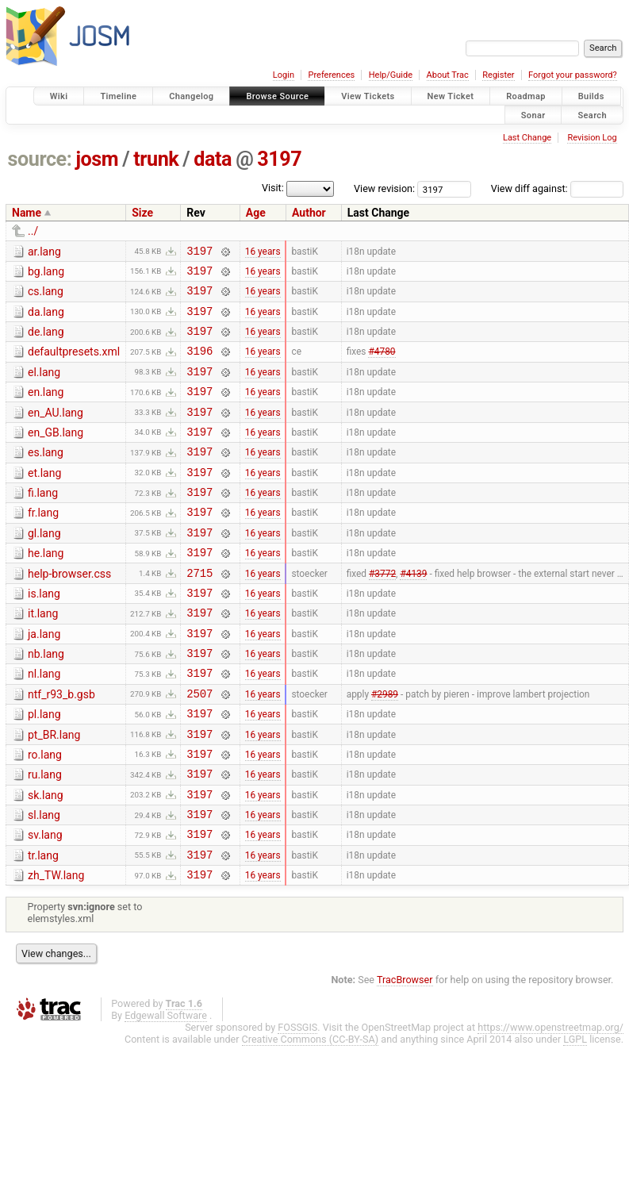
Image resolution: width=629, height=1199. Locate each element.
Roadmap (526, 96)
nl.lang (44, 723)
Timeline (118, 96)
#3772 (382, 612)
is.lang (44, 634)
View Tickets (367, 96)
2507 (199, 747)
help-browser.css (69, 611)
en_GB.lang (55, 454)
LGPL (575, 1115)
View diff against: (557, 188)
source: (40, 159)
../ (33, 231)
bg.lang (46, 273)
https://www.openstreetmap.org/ (550, 1103)
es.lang (45, 476)
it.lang (43, 656)
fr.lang (43, 543)
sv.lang (45, 903)
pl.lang (44, 769)
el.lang (44, 386)
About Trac (448, 75)
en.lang (45, 408)
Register (498, 75)
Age (256, 212)
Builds (591, 96)
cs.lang (45, 296)
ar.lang (44, 251)
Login (283, 75)
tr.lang (43, 926)
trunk (155, 159)
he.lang (45, 588)
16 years (263, 252)
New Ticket (451, 96)
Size (142, 212)
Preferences (331, 75)
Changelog (191, 96)
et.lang (44, 499)
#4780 (381, 365)
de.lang (46, 341)
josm (96, 159)
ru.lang (45, 836)
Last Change (527, 138)
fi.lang (43, 521)
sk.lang (45, 859)
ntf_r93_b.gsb (61, 746)
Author (309, 212)
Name (26, 212)
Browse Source (277, 96)
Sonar (533, 115)
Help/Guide (390, 75)
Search (592, 115)
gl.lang (44, 566)
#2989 (384, 747)
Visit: (273, 188)
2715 (199, 613)
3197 (279, 159)
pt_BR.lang (54, 792)
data (213, 159)
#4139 (413, 612)
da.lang (46, 319)
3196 (199, 364)
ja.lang (44, 679)
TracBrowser (405, 1056)
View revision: (384, 188)
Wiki (59, 96)
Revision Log (591, 138)
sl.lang (44, 881)
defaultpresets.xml (74, 363)
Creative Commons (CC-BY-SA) (310, 1115)
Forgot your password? (572, 75)
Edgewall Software (166, 1091)
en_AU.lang (55, 431)
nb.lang (46, 701)
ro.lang (45, 814)
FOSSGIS (297, 1103)
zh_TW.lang (56, 949)
